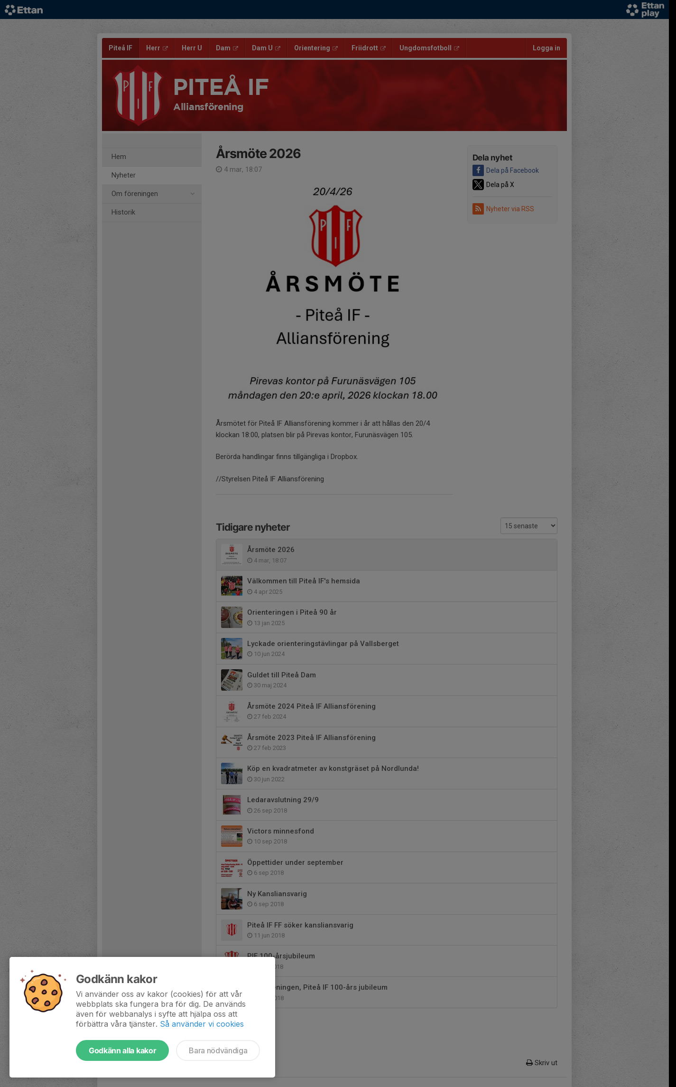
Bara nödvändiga (218, 1050)
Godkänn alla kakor (122, 1050)
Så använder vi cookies (202, 1024)
